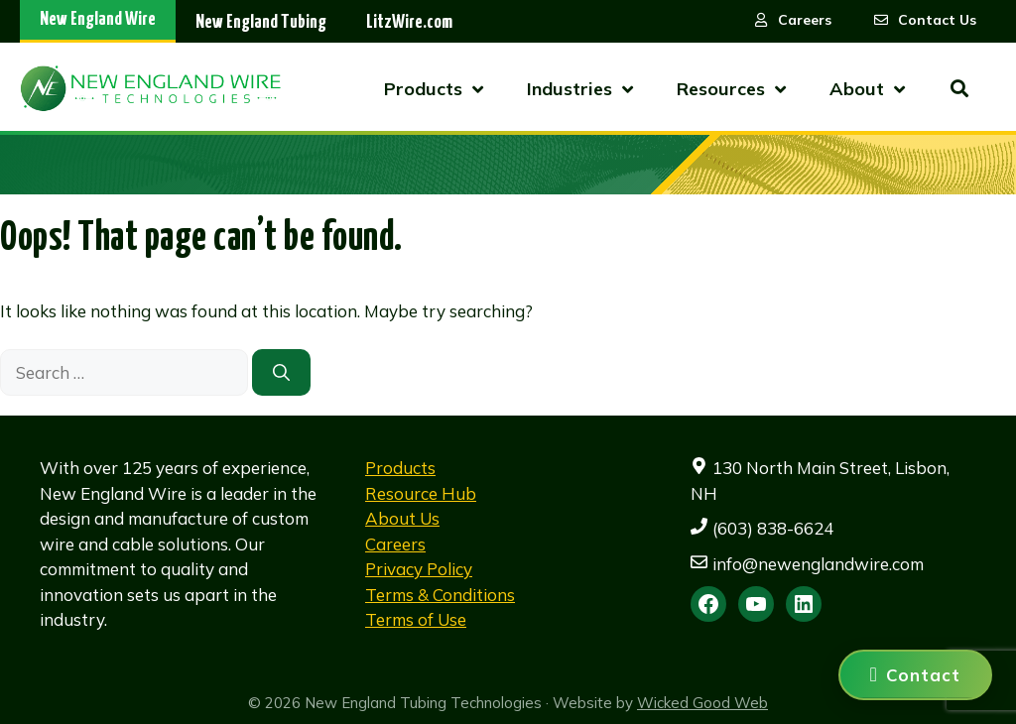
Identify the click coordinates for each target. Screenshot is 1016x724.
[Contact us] (915, 675)
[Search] (281, 373)
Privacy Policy (418, 568)
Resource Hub (420, 493)
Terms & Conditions (440, 594)
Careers (395, 544)
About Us (402, 518)
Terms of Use (415, 619)
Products (400, 467)
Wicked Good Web (702, 702)
